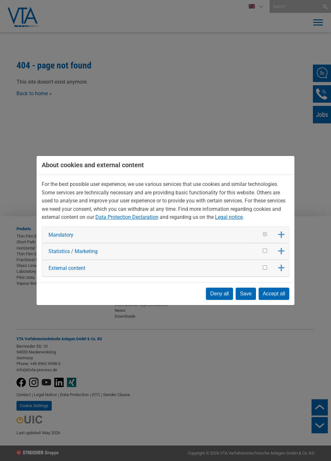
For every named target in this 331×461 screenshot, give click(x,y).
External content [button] (66, 268)
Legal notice (229, 217)
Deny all (219, 293)
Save (245, 293)
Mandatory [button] (60, 235)
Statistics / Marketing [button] (73, 251)
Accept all (274, 293)
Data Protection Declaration (126, 217)
